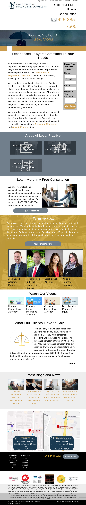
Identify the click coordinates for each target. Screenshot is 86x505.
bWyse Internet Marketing (70, 501)
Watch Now (13, 315)
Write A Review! (71, 456)
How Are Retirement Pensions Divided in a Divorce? (16, 393)
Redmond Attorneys (45, 124)
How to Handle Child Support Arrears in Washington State (34, 393)
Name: (68, 73)
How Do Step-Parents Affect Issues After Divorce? (70, 392)
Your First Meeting (43, 244)
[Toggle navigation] (9, 48)
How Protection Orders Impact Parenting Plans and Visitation (52, 392)
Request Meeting (30, 211)
